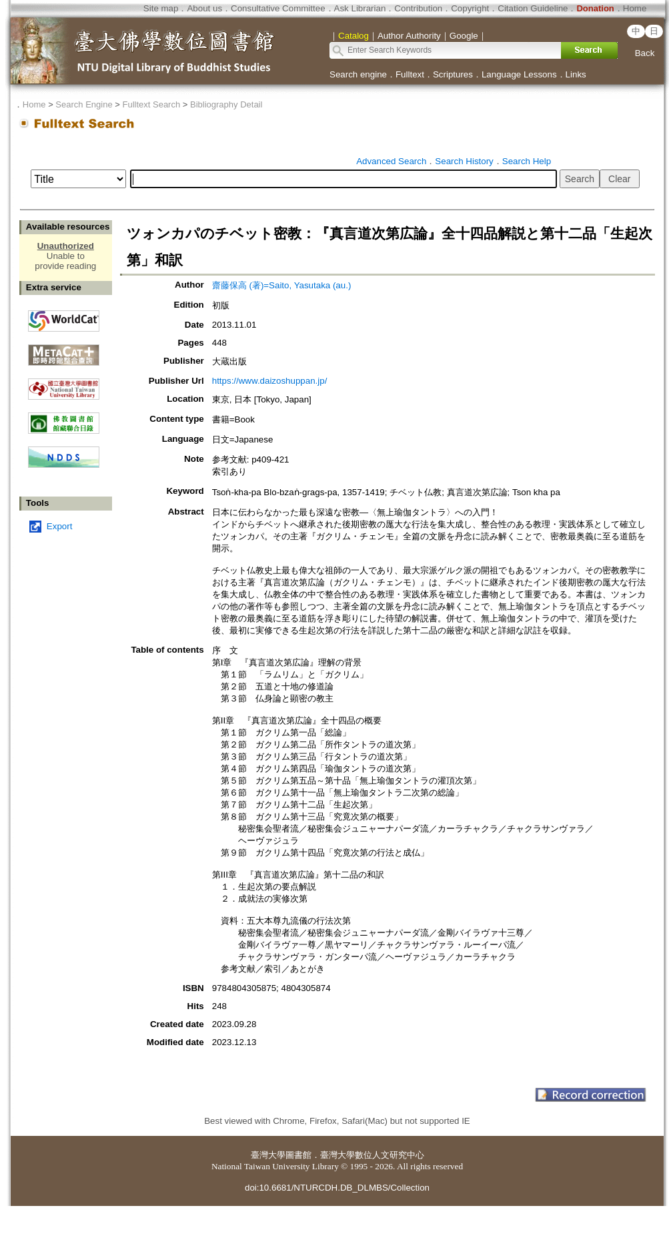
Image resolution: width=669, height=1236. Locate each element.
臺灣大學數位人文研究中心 (372, 1155)
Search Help (526, 161)
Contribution (418, 8)
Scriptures (453, 74)
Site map (161, 8)
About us (204, 8)
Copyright (470, 8)
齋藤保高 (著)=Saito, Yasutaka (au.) (282, 285)
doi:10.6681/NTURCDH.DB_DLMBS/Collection (337, 1188)
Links (576, 74)
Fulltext (410, 74)
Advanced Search (391, 161)
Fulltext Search (151, 104)
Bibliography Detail (226, 104)
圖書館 (298, 1155)
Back (645, 53)
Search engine (358, 74)
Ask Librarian (360, 8)
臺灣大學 (268, 1155)
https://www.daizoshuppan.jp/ (269, 381)
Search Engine (83, 104)
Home (635, 8)
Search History (464, 161)
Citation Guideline (533, 8)
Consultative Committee (278, 8)
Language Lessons (519, 74)
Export (60, 526)
